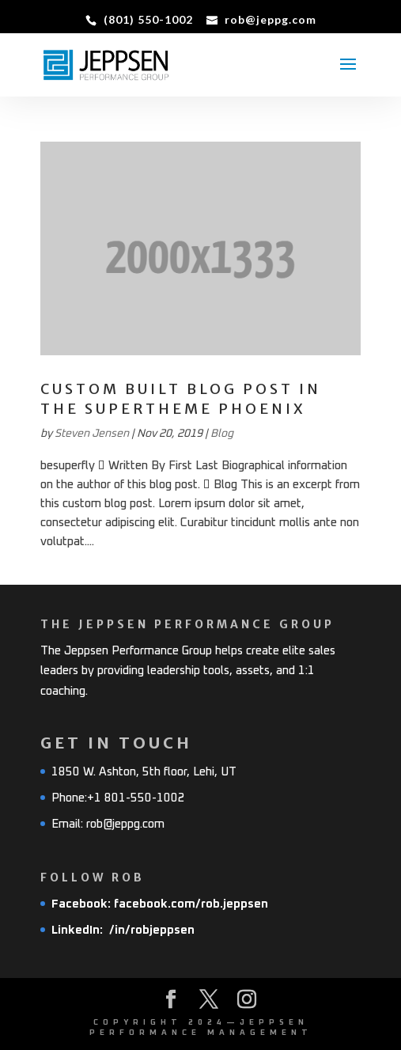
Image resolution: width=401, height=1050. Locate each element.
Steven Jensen (92, 433)
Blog (221, 433)
